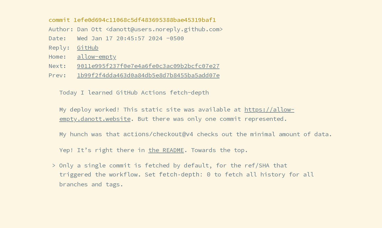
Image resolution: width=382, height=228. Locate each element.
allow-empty (96, 56)
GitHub (87, 47)
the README (166, 149)
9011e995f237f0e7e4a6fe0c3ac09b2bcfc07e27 (148, 66)
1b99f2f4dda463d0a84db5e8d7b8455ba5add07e (148, 75)
